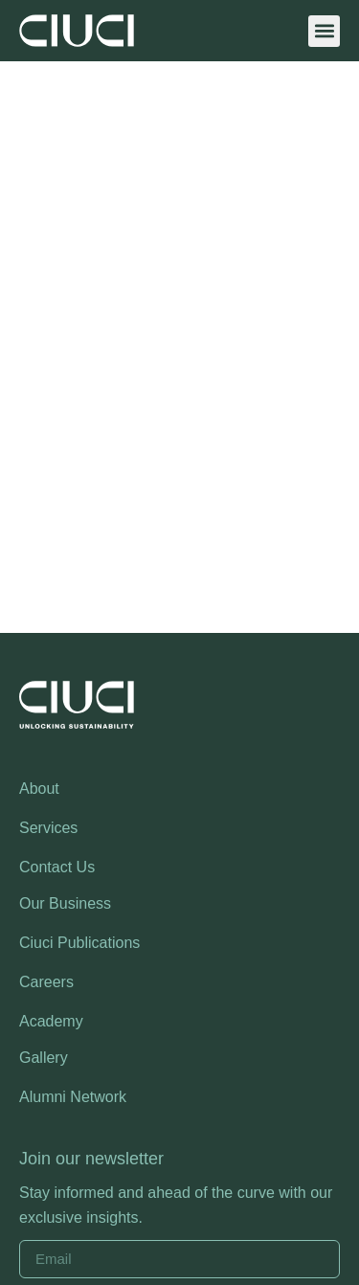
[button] (324, 31)
